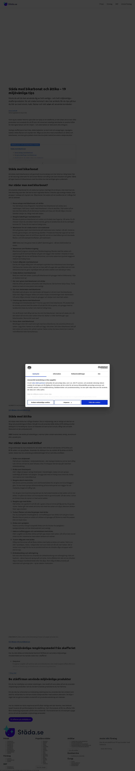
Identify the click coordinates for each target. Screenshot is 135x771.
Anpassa (67, 402)
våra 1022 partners (38, 383)
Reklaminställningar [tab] (78, 374)
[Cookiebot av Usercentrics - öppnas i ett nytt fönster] (99, 367)
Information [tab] (57, 374)
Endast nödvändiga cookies (40, 402)
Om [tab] (99, 374)
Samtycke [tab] (36, 374)
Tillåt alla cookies (94, 402)
